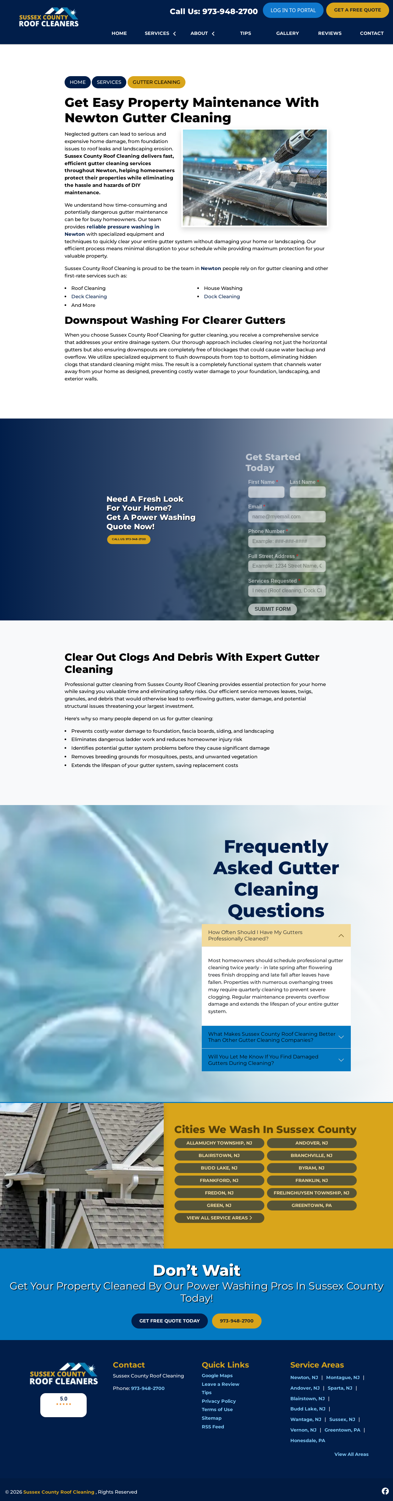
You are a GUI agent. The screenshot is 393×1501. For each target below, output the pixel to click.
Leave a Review (220, 1384)
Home (78, 82)
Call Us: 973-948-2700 (214, 11)
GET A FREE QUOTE (357, 10)
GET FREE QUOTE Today (169, 1321)
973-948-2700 (237, 1321)
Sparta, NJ (340, 1388)
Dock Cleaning (222, 296)
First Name (263, 493)
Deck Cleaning (89, 296)
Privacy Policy (219, 1401)
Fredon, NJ (207, 1193)
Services (109, 82)
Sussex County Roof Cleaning (58, 1492)
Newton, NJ (304, 1377)
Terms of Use (217, 1409)
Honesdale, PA (307, 1440)
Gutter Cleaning (156, 82)
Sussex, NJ (342, 1419)
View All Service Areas (207, 1218)
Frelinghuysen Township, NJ (300, 1193)
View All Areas (351, 1454)
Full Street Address (273, 568)
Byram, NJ (300, 1168)
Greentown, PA (300, 1205)
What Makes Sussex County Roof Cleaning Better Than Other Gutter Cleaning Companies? (271, 1037)
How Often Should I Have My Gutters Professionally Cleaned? (255, 935)
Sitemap (212, 1418)
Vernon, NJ (303, 1430)
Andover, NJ (300, 1143)
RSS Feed (213, 1427)
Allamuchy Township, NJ (208, 1143)
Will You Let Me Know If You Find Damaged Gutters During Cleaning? (263, 1060)
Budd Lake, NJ (207, 1168)
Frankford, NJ (207, 1180)
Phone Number (268, 543)
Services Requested (274, 592)
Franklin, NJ (300, 1180)
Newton (211, 268)
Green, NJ (207, 1205)
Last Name (304, 493)
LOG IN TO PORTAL (293, 10)
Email (256, 518)
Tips (207, 1392)
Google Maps (217, 1375)
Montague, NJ (343, 1377)
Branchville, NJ (300, 1155)
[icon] (385, 1490)
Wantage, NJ (305, 1419)
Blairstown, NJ (207, 1155)
